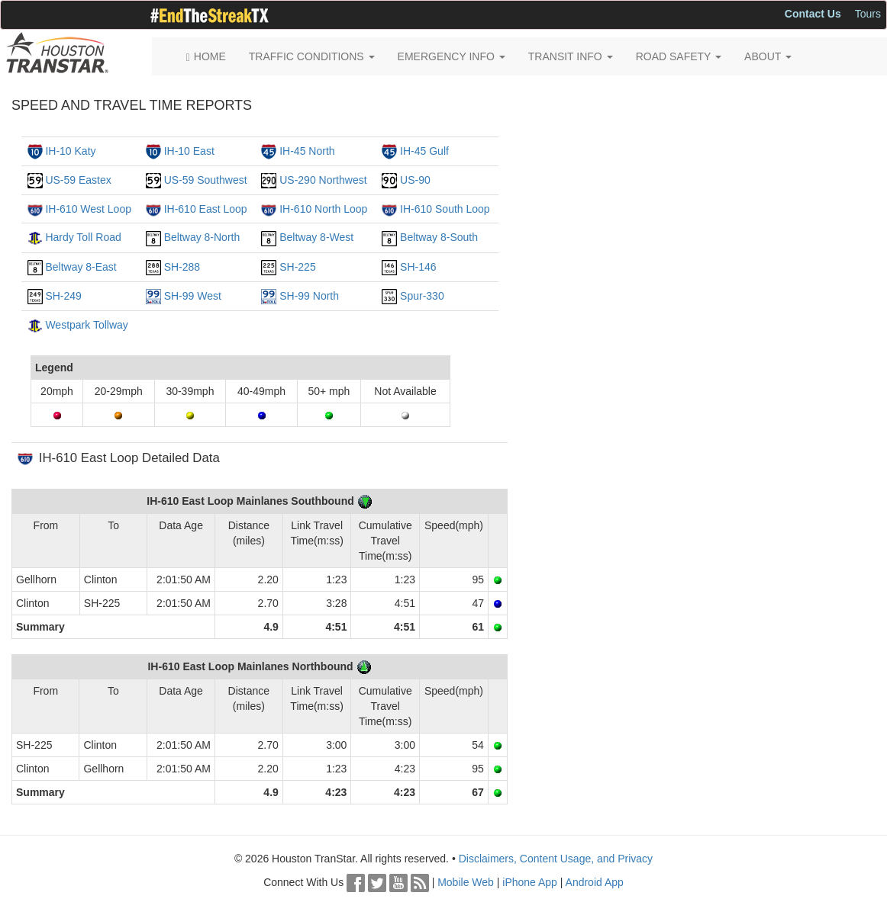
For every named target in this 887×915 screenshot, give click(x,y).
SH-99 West (192, 296)
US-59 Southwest (205, 180)
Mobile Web (465, 882)
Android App (595, 882)
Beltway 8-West (316, 237)
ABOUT (768, 56)
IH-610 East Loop (205, 209)
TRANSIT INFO (570, 56)
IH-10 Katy (70, 151)
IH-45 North (306, 151)
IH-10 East (189, 151)
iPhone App (529, 882)
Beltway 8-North (202, 237)
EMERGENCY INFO (451, 56)
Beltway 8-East (80, 267)
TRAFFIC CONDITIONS (312, 56)
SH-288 (182, 267)
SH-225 (297, 267)
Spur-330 (422, 296)
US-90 (415, 180)
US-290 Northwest (322, 180)
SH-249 (63, 296)
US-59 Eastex (78, 180)
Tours (868, 14)
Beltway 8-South (439, 237)
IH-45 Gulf (424, 151)
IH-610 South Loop (445, 209)
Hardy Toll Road (83, 237)
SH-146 (418, 267)
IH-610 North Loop (323, 209)
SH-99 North (309, 296)
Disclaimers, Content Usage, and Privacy (556, 858)
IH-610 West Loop (88, 209)
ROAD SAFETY (678, 56)
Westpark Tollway (86, 325)
